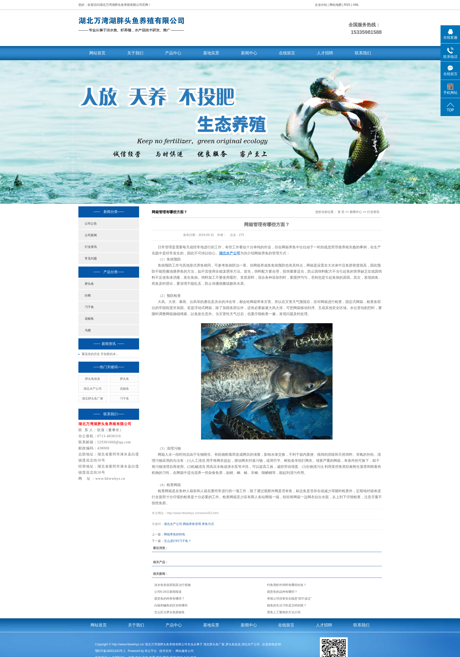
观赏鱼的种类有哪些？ (169, 598)
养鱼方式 (208, 524)
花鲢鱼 (89, 318)
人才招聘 (325, 53)
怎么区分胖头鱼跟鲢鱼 (169, 612)
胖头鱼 (89, 284)
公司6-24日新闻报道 (168, 592)
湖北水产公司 (92, 388)
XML (356, 5)
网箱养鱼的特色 (174, 534)
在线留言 (287, 53)
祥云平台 (151, 651)
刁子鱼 (89, 307)
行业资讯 (91, 247)
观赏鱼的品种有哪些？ (282, 592)
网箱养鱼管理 (192, 524)
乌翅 (88, 330)
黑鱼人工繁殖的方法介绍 (283, 612)
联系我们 (363, 53)
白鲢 (88, 295)
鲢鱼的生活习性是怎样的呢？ (286, 605)
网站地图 (336, 5)
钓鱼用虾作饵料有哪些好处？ (286, 585)
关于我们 (135, 53)
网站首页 (97, 53)
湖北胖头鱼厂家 (92, 398)
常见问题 (91, 258)
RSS (347, 5)
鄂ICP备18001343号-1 (110, 651)
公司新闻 (91, 235)
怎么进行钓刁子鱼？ (177, 541)
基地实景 (211, 53)
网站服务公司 (185, 651)
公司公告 (91, 223)
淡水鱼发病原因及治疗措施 (172, 585)
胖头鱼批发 (92, 379)
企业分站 (321, 5)
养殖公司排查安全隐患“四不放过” (289, 598)
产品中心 (173, 53)
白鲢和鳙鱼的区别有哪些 (171, 605)
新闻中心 (249, 53)
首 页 (341, 212)
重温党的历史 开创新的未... (100, 354)
